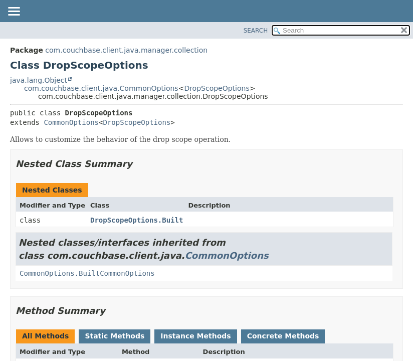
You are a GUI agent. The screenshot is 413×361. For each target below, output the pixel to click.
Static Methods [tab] (114, 336)
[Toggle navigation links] (13, 12)
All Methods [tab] (45, 336)
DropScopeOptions (216, 88)
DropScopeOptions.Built (136, 220)
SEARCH (256, 30)
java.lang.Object (38, 80)
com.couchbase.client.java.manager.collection (126, 50)
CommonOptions (71, 122)
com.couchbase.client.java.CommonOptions (101, 88)
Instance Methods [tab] (195, 336)
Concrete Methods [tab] (283, 336)
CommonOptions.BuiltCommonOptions (87, 273)
